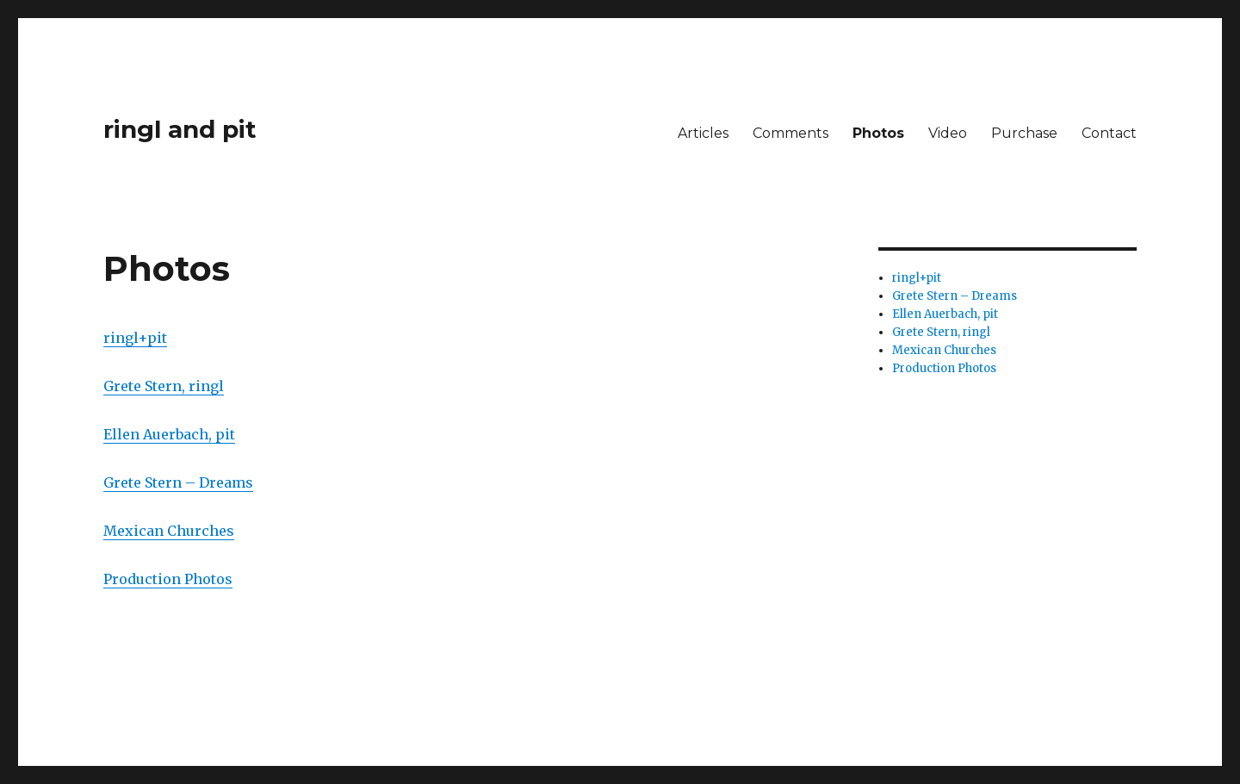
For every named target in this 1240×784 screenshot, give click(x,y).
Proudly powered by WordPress (279, 702)
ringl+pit (135, 337)
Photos (878, 133)
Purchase (1024, 133)
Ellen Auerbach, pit (169, 434)
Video (947, 133)
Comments (790, 133)
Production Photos (167, 579)
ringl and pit (180, 129)
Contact (1109, 133)
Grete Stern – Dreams (178, 482)
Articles (703, 133)
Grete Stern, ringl (163, 386)
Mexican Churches (168, 530)
